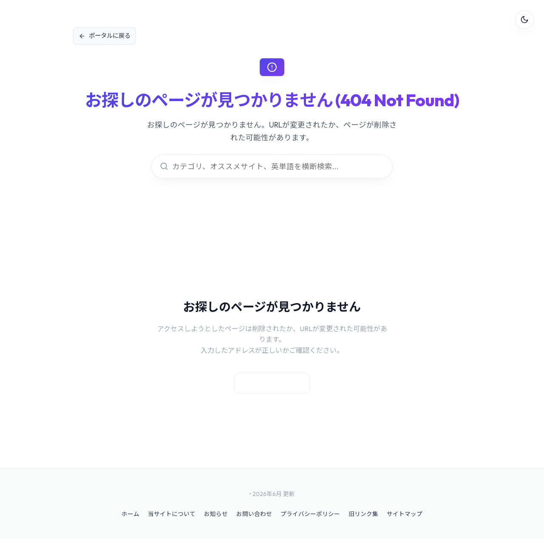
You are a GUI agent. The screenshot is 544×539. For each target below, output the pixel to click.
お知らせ (216, 514)
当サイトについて (172, 514)
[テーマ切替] (524, 19)
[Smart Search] (272, 166)
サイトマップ (404, 514)
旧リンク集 (363, 514)
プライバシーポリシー (310, 514)
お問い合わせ (254, 514)
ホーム (130, 514)
